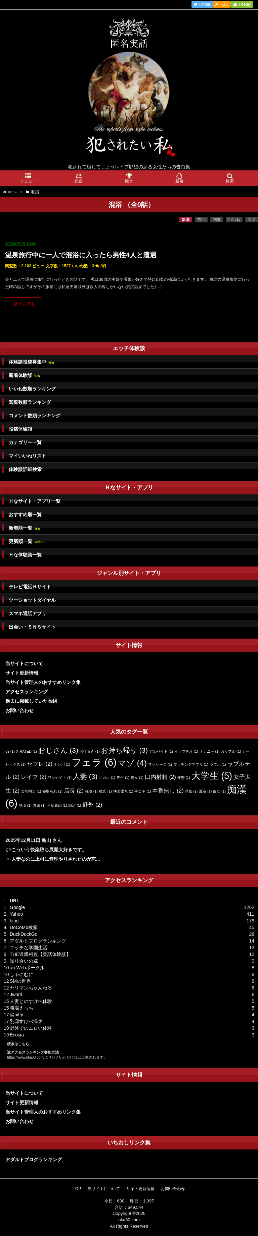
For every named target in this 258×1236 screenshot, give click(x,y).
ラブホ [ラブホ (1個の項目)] (218, 764)
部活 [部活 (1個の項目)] (74, 805)
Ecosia (17, 1034)
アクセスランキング (26, 691)
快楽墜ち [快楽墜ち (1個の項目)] (123, 791)
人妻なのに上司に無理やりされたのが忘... (55, 859)
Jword (16, 994)
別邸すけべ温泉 (26, 1021)
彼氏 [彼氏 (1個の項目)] (105, 791)
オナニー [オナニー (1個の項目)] (210, 751)
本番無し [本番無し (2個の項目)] (167, 791)
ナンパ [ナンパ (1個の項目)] (62, 764)
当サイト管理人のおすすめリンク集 (43, 682)
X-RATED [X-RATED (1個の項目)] (26, 751)
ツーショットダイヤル (32, 600)
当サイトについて (24, 663)
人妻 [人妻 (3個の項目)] (85, 776)
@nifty (16, 1014)
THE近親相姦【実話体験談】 (40, 954)
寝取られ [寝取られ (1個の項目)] (52, 791)
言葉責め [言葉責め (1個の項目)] (57, 805)
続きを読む (25, 304)
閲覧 (217, 219)
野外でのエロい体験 (31, 1028)
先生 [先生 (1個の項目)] (123, 777)
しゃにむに (21, 974)
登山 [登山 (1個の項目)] (25, 805)
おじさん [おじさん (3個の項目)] (58, 750)
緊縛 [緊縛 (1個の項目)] (39, 805)
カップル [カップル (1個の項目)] (231, 751)
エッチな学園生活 (28, 947)
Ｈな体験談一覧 (25, 554)
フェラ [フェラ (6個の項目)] (94, 762)
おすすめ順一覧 (25, 514)
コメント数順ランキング (34, 415)
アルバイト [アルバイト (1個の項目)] (161, 751)
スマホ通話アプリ (27, 613)
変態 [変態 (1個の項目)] (183, 777)
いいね (234, 219)
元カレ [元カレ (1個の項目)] (107, 777)
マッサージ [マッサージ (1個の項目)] (160, 764)
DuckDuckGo (23, 934)
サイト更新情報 (21, 673)
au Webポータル (27, 967)
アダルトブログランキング (38, 941)
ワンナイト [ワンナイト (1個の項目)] (60, 777)
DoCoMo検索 (24, 927)
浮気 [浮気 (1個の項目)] (191, 791)
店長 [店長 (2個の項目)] (74, 791)
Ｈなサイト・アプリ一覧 (34, 501)
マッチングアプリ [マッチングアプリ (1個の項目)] (190, 764)
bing (14, 920)
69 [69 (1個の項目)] (10, 751)
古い (201, 219)
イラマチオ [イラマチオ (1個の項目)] (186, 751)
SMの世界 (20, 981)
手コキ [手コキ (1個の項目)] (142, 791)
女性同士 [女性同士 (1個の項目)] (31, 791)
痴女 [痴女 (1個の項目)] (219, 791)
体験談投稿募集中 (31, 362)
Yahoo (16, 914)
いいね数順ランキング (32, 388)
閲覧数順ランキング (30, 402)
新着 (186, 219)
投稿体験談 (20, 429)
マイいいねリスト (27, 455)
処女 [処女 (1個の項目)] (137, 777)
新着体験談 (24, 375)
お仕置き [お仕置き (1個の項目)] (90, 751)
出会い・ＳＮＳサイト (32, 627)
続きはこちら (18, 1044)
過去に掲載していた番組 (31, 701)
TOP (77, 1188)
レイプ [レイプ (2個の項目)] (33, 777)
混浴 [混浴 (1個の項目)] (205, 791)
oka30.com (129, 1219)
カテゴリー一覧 (25, 442)
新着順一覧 (24, 528)
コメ (252, 219)
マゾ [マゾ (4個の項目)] (132, 762)
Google (17, 907)
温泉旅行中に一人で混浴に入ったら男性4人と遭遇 (81, 255)
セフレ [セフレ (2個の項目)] (39, 764)
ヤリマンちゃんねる (31, 987)
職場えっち (21, 1008)
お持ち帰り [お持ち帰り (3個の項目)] (124, 750)
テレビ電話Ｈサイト (30, 586)
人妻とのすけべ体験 (31, 1001)
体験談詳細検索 (25, 469)
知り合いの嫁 (24, 961)
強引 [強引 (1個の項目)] (91, 791)
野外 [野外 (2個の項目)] (92, 805)
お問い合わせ (19, 710)
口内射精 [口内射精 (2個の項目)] (160, 777)
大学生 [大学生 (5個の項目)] (211, 776)
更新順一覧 (27, 541)
